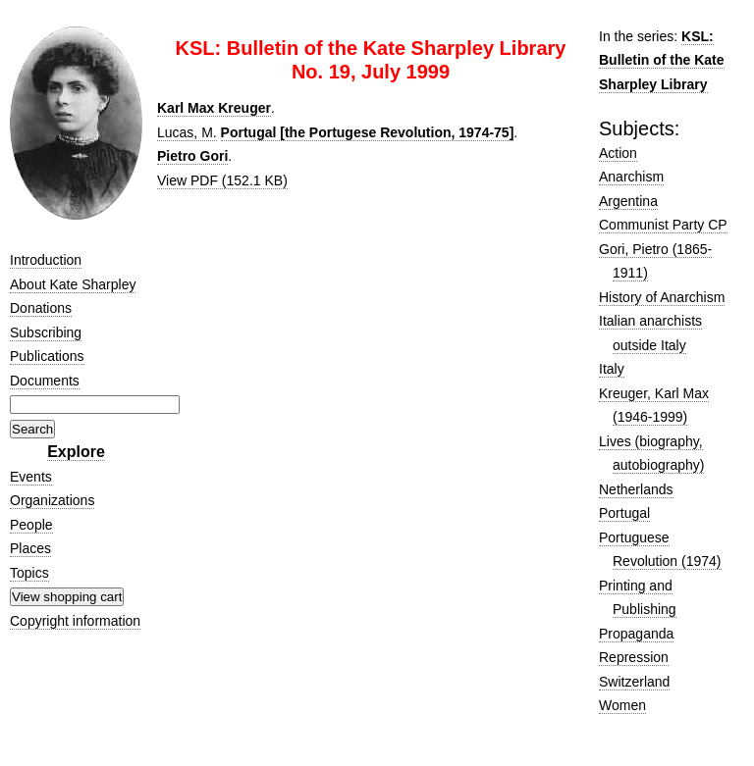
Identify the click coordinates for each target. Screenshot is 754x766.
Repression (634, 657)
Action (618, 153)
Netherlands (636, 489)
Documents (45, 380)
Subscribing (45, 332)
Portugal (624, 513)
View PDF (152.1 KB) (222, 180)
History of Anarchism (662, 297)
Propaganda (636, 633)
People (31, 525)
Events (31, 477)
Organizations (52, 500)
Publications (47, 356)
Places (30, 548)
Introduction (45, 260)
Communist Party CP (663, 224)
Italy (611, 369)
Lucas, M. (187, 132)
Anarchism (631, 176)
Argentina (628, 201)
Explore (76, 451)
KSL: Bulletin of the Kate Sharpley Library (662, 60)
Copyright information (75, 621)
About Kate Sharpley (72, 284)
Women (622, 705)
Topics (29, 573)
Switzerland (634, 681)
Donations (41, 308)
